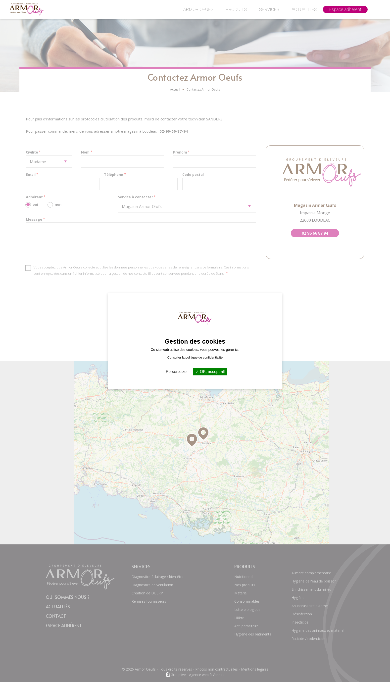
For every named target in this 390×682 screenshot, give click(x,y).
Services (269, 9)
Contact (377, 12)
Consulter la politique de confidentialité (195, 357)
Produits (236, 9)
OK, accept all (210, 371)
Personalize (176, 371)
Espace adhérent (345, 9)
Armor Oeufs (198, 9)
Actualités (304, 9)
